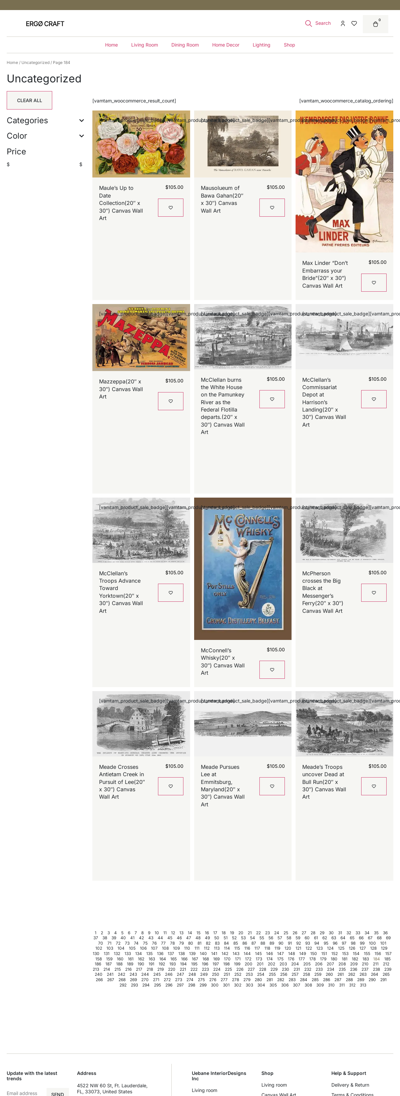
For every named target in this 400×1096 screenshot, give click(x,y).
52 (234, 937)
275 (201, 979)
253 (249, 974)
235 (342, 969)
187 (108, 963)
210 (365, 963)
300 (215, 985)
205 (307, 963)
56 (270, 937)
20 (240, 932)
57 (279, 937)
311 (342, 985)
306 (285, 985)
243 (133, 974)
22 (258, 932)
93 (307, 943)
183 (366, 958)
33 (357, 932)
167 (195, 958)
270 (145, 979)
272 (167, 979)
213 (96, 969)
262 (351, 974)
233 (319, 969)
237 (365, 969)
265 (386, 974)
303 (249, 985)
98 (353, 943)
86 (244, 943)
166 (184, 958)
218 (150, 969)
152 (334, 953)
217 (139, 969)
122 (309, 948)
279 (246, 979)
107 (154, 948)
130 (96, 953)
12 (173, 932)
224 (217, 969)
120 (288, 948)
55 (261, 937)
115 (237, 948)
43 (150, 937)
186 (98, 963)
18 (224, 932)
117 (257, 948)
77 (163, 943)
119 (277, 948)
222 (193, 969)
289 (360, 979)
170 (227, 958)
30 (331, 932)
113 (217, 948)
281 (269, 979)
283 (292, 979)
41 (132, 937)
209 (353, 963)
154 (356, 953)
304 (261, 985)
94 (316, 943)
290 (372, 979)
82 (208, 943)
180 (334, 958)
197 (216, 963)
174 (269, 958)
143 (236, 953)
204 (295, 963)
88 (262, 943)
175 (280, 958)
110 (187, 948)
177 (302, 958)
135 (149, 953)
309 (320, 985)
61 (316, 937)
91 (290, 943)
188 (119, 963)
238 (376, 969)
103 (109, 948)
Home (111, 45)
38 (104, 937)
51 (226, 937)
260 (329, 974)
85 (235, 943)
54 (252, 937)
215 (117, 969)
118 (267, 948)
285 (315, 979)
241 (110, 974)
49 (207, 937)
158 (98, 958)
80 (190, 943)
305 (273, 985)
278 (235, 979)
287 (337, 979)
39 (113, 937)
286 (326, 979)
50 (216, 937)
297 (180, 985)
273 (178, 979)
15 (198, 932)
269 (133, 979)
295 (157, 985)
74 (136, 943)
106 (143, 948)
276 (212, 979)
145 (258, 953)
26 (295, 932)
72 (118, 943)
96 (335, 943)
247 (180, 974)
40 (123, 937)
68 (379, 937)
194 (183, 963)
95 (326, 943)
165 (173, 958)
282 (280, 979)
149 (302, 953)
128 (373, 948)
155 (367, 953)
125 (341, 948)
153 (345, 953)
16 (207, 932)
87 (253, 943)
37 (95, 937)
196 (205, 963)
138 (181, 953)
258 (306, 974)
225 (228, 969)
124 (330, 948)
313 (363, 985)
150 (313, 953)
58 (289, 937)
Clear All (29, 100)
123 (319, 948)
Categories (45, 120)
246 (168, 974)
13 (181, 932)
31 (340, 932)
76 (154, 943)
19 (232, 932)
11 (165, 932)
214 (106, 969)
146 (269, 953)
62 (324, 937)
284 (303, 979)
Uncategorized (35, 62)
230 (285, 969)
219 (160, 969)
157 (388, 953)
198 (226, 963)
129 (384, 948)
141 (214, 953)
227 (251, 969)
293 (134, 985)
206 (318, 963)
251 (227, 974)
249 (204, 974)
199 (237, 963)
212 (386, 963)
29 (322, 932)
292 (123, 985)
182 (355, 958)
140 (203, 953)
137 (171, 953)
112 (207, 948)
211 (376, 963)
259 (317, 974)
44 (160, 937)
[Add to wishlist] (170, 208)
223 (205, 969)
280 (258, 979)
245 (157, 974)
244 (145, 974)
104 (121, 948)
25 (286, 932)
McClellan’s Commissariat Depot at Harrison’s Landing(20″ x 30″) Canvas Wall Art (324, 402)
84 (226, 943)
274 (189, 979)
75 (145, 943)
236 (353, 969)
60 (307, 937)
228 (262, 969)
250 (215, 974)
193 (172, 963)
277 (224, 979)
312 (352, 985)
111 (196, 948)
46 (179, 937)
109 (176, 948)
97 (344, 943)
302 (237, 985)
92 (298, 943)
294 (146, 985)
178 (312, 958)
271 (156, 979)
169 (216, 958)
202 (271, 963)
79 (181, 943)
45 (169, 937)
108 (165, 948)
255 (272, 974)
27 (304, 932)
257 (295, 974)
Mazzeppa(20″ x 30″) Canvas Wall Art (121, 389)
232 (307, 969)
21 (250, 932)
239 (387, 969)
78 (172, 943)
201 (260, 963)
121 (298, 948)
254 (260, 974)
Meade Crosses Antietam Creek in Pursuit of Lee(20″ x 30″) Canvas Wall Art (122, 781)
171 (238, 958)
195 (194, 963)
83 (217, 943)
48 (198, 937)
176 (291, 958)
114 (227, 948)
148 (291, 953)
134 (138, 953)
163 (152, 958)
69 (388, 937)
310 (331, 985)
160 (120, 958)
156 (378, 953)
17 (215, 932)
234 (330, 969)
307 (296, 985)
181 (344, 958)
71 (109, 943)
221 (183, 969)
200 (248, 963)
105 (132, 948)
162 (141, 958)
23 (267, 932)
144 (247, 953)
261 (340, 974)
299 (203, 985)
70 (100, 943)
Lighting (261, 45)
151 (324, 953)
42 (141, 937)
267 (110, 979)
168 (206, 958)
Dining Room (185, 45)
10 (157, 932)
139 (192, 953)
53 (243, 937)
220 (171, 969)
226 (239, 969)
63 (333, 937)
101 (383, 943)
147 (280, 953)
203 (283, 963)
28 (313, 932)
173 (259, 958)
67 (370, 937)
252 (237, 974)
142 (225, 953)
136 (160, 953)
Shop (289, 45)
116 (247, 948)
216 (128, 969)
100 (372, 943)
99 (362, 943)
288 (349, 979)
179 (323, 958)
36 (385, 932)
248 (192, 974)
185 (387, 958)
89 (271, 943)
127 (362, 948)
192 (162, 963)
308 (308, 985)
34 (367, 932)
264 (374, 974)
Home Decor (225, 45)
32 (348, 932)
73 (127, 943)
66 (361, 937)
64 (342, 937)
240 (98, 974)
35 (376, 932)
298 (191, 985)
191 (151, 963)
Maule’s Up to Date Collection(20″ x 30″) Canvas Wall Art (121, 203)
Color (45, 136)
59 (298, 937)
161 (131, 958)
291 (383, 979)
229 (273, 969)
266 (99, 979)
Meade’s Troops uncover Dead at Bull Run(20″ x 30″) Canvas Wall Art (324, 781)
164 (162, 958)
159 (109, 958)
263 (363, 974)
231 (297, 969)
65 (352, 937)
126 (352, 948)
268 (122, 979)
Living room (204, 1090)
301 (226, 985)
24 (276, 932)
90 (281, 943)
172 (248, 958)
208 (342, 963)
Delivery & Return (350, 1085)
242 (121, 974)
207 (330, 963)
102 (98, 948)
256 (283, 974)
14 (190, 932)
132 (117, 953)
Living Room (144, 45)
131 (106, 953)
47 (188, 937)
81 (199, 943)
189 (130, 963)
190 (141, 963)
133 (128, 953)
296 (168, 985)
